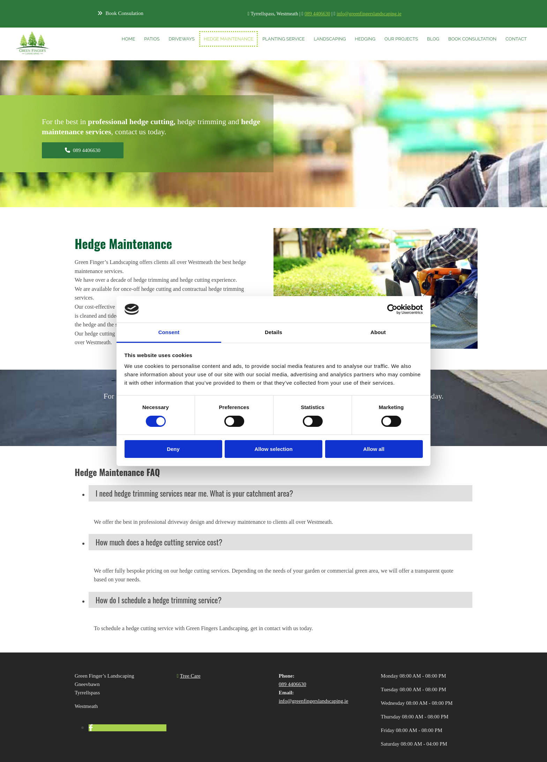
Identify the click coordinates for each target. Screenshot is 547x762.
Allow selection (273, 449)
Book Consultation (472, 39)
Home (128, 39)
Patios (151, 39)
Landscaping (330, 39)
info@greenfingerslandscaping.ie (369, 13)
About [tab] (378, 332)
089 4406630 (317, 13)
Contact (516, 39)
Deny (173, 449)
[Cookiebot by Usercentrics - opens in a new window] (392, 309)
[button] (120, 13)
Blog (433, 39)
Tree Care (190, 676)
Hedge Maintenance (228, 39)
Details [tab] (273, 332)
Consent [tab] (169, 332)
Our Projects (401, 39)
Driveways (181, 39)
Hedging (365, 39)
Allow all (373, 449)
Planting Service (283, 39)
